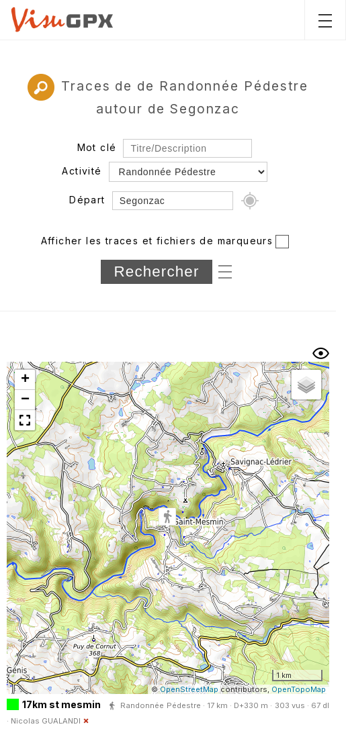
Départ (87, 199)
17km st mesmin (61, 704)
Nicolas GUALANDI (46, 721)
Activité (81, 171)
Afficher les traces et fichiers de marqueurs (157, 240)
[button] (167, 517)
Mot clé (97, 147)
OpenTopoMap (298, 689)
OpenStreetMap (189, 689)
